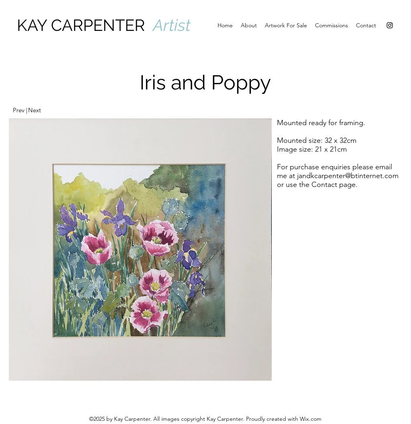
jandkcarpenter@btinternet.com (348, 175)
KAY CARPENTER (85, 25)
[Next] (34, 110)
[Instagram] (390, 25)
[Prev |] (20, 110)
